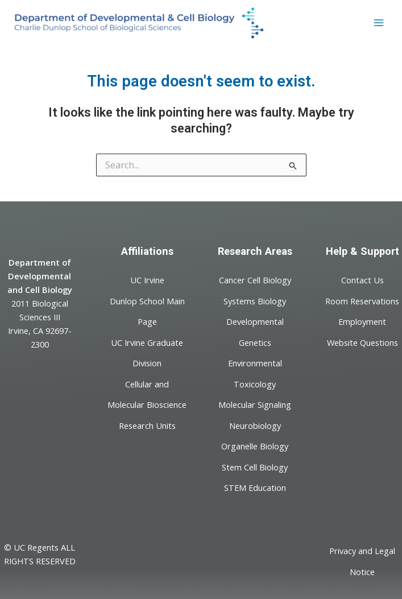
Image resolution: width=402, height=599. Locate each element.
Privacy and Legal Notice (362, 561)
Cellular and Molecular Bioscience (147, 394)
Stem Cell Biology (255, 466)
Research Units (147, 425)
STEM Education (255, 487)
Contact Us (362, 280)
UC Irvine (147, 280)
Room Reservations (362, 300)
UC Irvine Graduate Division (147, 352)
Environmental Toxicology (255, 373)
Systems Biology (254, 300)
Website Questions (362, 342)
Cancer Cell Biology (255, 280)
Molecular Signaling (254, 404)
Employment (362, 321)
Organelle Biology (254, 446)
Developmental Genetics (255, 332)
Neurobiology (255, 425)
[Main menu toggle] (379, 23)
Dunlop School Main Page (147, 311)
